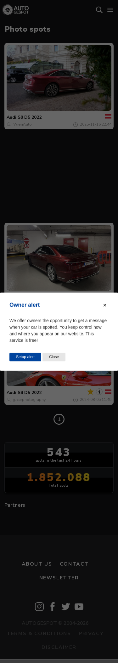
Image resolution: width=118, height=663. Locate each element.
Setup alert (25, 357)
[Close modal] (105, 305)
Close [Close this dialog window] (54, 357)
